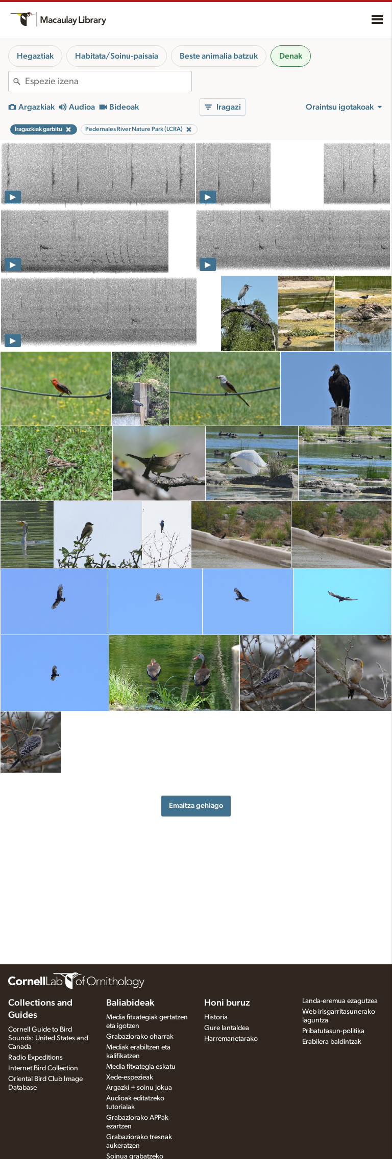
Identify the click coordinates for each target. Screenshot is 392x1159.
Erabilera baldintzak (331, 1041)
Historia (216, 1017)
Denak (290, 56)
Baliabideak (130, 1003)
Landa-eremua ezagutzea (340, 1001)
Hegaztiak (35, 56)
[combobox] (108, 81)
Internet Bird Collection (43, 1068)
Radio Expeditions (35, 1057)
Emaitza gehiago (196, 805)
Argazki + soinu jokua (139, 1087)
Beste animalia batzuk (219, 56)
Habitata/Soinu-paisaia (116, 56)
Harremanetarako (231, 1038)
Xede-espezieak (129, 1077)
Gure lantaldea (226, 1028)
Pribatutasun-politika (333, 1031)
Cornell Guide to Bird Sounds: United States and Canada (48, 1038)
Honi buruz (227, 1003)
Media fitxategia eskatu (141, 1066)
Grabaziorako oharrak (140, 1036)
